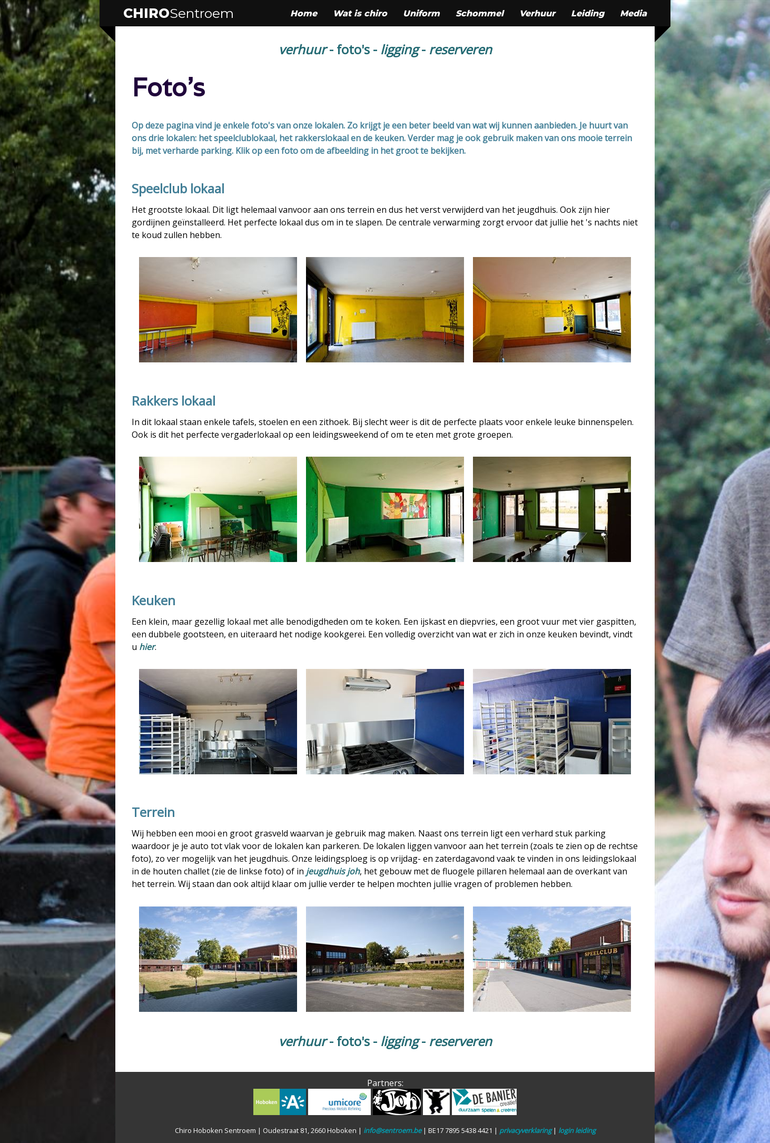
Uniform (421, 13)
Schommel (480, 13)
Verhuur (537, 13)
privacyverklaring (525, 1130)
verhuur (302, 49)
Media (633, 13)
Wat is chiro (360, 13)
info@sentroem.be (392, 1130)
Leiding (587, 13)
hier (147, 647)
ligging (399, 49)
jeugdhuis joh (333, 871)
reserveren (460, 49)
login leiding (577, 1130)
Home (303, 13)
